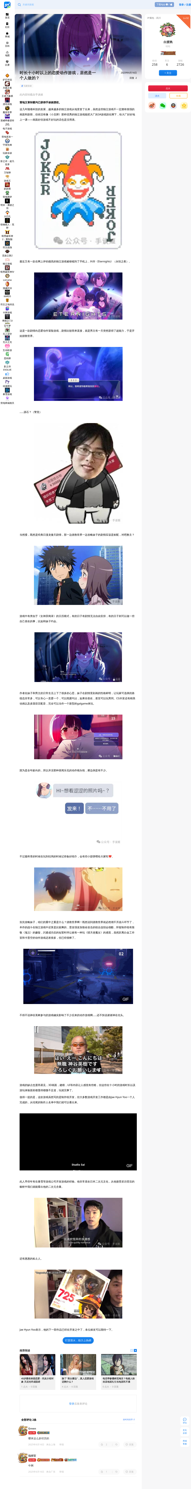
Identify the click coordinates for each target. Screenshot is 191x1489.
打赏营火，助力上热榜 (78, 1340)
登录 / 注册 (185, 4)
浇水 (157, 95)
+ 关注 (168, 72)
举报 (61, 1444)
